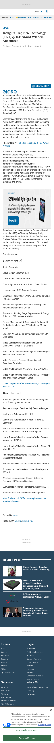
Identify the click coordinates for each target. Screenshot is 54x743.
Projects (4, 666)
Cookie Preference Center (27, 730)
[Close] (51, 710)
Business (30, 656)
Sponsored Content (8, 672)
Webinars (4, 694)
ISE (31, 521)
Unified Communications (36, 676)
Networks (30, 669)
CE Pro (18, 521)
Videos (3, 669)
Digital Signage (32, 662)
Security (30, 672)
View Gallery (42, 86)
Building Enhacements (35, 652)
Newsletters (31, 694)
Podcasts (4, 659)
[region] (27, 724)
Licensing (30, 691)
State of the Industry (8, 701)
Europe (25, 521)
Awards (4, 662)
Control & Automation (34, 659)
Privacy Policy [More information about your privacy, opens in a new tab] (44, 725)
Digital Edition (6, 697)
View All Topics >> (33, 679)
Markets (30, 666)
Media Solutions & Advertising (37, 687)
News (6, 28)
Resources (5, 656)
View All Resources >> (9, 704)
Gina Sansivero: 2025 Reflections (40, 17)
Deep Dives (5, 687)
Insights (4, 652)
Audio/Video (31, 649)
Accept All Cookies (27, 738)
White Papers (6, 691)
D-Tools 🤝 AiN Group (18, 17)
